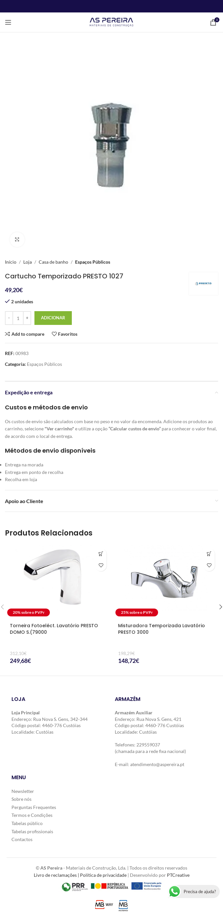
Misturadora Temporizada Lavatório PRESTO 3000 (161, 628)
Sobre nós (21, 799)
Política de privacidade (103, 875)
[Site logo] (111, 22)
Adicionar (53, 317)
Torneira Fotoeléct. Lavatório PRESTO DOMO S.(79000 (54, 628)
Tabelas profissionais (32, 831)
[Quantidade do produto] (18, 318)
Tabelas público (27, 823)
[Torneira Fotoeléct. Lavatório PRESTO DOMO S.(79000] (57, 582)
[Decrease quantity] (9, 318)
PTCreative (178, 875)
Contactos (21, 839)
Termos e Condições (31, 815)
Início (10, 262)
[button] (101, 554)
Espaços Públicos (92, 262)
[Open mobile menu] (8, 22)
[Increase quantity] (27, 318)
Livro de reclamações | (57, 875)
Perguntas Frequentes (33, 807)
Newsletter (22, 791)
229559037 (148, 744)
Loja (27, 262)
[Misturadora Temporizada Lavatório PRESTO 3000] (165, 582)
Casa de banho (53, 262)
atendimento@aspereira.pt (157, 764)
